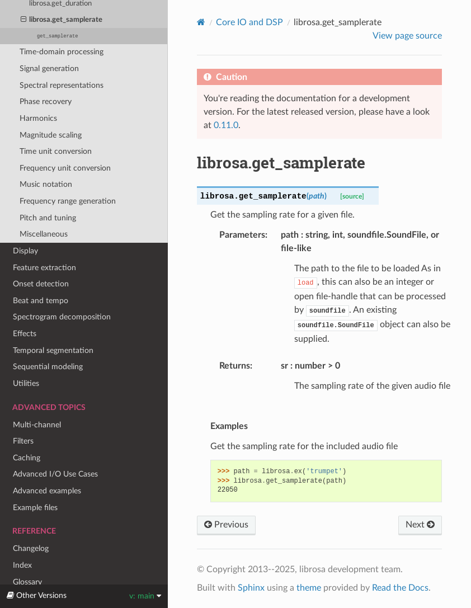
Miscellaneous (44, 234)
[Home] (201, 22)
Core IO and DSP (249, 22)
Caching (26, 458)
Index (22, 565)
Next (420, 524)
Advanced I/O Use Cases (55, 474)
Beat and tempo (40, 300)
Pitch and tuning (48, 218)
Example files (35, 507)
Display (25, 251)
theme (308, 587)
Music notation (46, 184)
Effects (24, 333)
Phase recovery (46, 101)
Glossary (27, 582)
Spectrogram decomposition (62, 317)
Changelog (31, 548)
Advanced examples (47, 491)
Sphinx (251, 587)
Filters (23, 441)
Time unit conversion (56, 151)
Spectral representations (61, 85)
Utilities (26, 383)
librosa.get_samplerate (62, 20)
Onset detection (41, 284)
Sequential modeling (48, 366)
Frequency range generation (68, 201)
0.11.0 (226, 125)
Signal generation (49, 68)
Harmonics (38, 118)
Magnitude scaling (51, 135)
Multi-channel (37, 425)
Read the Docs (400, 587)
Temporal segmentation (53, 350)
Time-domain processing (61, 52)
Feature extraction (44, 267)
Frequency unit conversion (65, 168)
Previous (226, 524)
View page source (407, 35)
